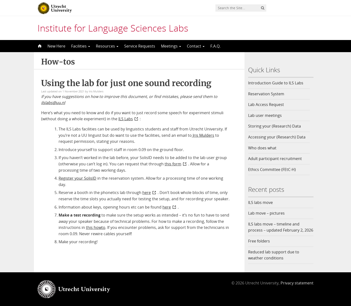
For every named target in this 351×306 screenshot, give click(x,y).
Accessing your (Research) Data (276, 137)
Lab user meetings (265, 115)
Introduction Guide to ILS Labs (275, 83)
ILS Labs (125, 118)
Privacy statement (297, 283)
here (146, 192)
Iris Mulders (203, 135)
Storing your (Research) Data (274, 126)
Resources (107, 46)
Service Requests (139, 46)
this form (173, 164)
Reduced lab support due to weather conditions (273, 255)
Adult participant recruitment (275, 158)
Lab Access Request (266, 104)
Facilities (80, 46)
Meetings (171, 46)
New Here (56, 46)
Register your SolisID (77, 178)
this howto (95, 227)
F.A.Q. (215, 46)
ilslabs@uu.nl (53, 102)
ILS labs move (260, 202)
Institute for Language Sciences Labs (113, 28)
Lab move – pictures (266, 213)
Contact (196, 46)
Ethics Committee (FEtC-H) (272, 169)
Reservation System (266, 94)
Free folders (259, 241)
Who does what (262, 148)
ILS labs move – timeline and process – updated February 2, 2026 (280, 227)
